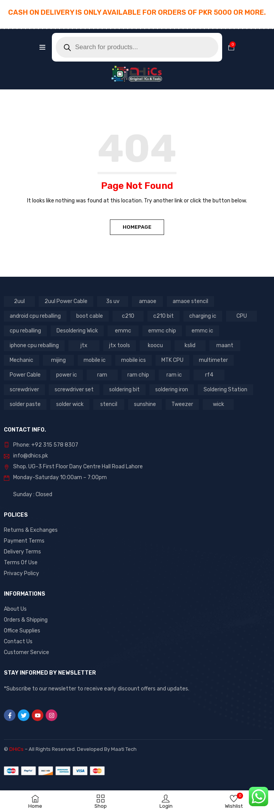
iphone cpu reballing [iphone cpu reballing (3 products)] (34, 345)
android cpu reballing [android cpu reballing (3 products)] (35, 316)
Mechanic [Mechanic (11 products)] (21, 360)
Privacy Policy (21, 573)
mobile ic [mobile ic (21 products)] (95, 360)
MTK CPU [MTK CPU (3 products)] (172, 360)
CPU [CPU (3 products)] (241, 316)
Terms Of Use (21, 562)
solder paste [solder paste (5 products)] (25, 404)
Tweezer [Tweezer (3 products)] (182, 404)
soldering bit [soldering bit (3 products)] (124, 389)
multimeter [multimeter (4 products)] (213, 360)
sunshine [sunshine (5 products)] (145, 404)
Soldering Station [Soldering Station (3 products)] (225, 389)
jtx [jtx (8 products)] (83, 345)
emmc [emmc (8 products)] (123, 330)
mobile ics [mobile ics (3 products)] (133, 360)
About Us (15, 609)
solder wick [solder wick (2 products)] (70, 404)
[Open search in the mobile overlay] (137, 47)
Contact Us (18, 641)
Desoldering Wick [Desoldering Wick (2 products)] (77, 330)
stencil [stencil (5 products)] (108, 404)
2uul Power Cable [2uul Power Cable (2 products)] (66, 301)
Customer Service (26, 652)
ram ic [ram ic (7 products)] (174, 375)
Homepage (137, 227)
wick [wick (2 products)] (218, 404)
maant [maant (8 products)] (224, 345)
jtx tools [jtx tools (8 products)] (119, 345)
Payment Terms (24, 541)
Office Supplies (22, 630)
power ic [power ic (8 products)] (66, 375)
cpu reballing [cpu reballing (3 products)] (25, 330)
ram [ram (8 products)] (102, 375)
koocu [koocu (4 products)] (155, 345)
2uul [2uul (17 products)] (19, 301)
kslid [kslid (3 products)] (190, 345)
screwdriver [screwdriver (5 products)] (24, 389)
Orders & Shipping (26, 620)
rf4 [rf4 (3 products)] (209, 375)
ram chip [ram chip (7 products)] (138, 375)
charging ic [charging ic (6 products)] (202, 316)
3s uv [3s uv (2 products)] (113, 301)
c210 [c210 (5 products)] (128, 316)
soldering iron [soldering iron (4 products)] (171, 389)
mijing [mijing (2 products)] (58, 360)
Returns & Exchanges (31, 530)
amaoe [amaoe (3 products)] (147, 301)
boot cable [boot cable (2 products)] (89, 316)
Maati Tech (124, 749)
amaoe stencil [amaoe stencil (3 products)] (190, 301)
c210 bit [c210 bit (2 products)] (163, 316)
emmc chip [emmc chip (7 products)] (162, 330)
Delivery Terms (22, 551)
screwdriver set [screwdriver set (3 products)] (74, 389)
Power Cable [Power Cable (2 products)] (25, 375)
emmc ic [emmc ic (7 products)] (202, 330)
